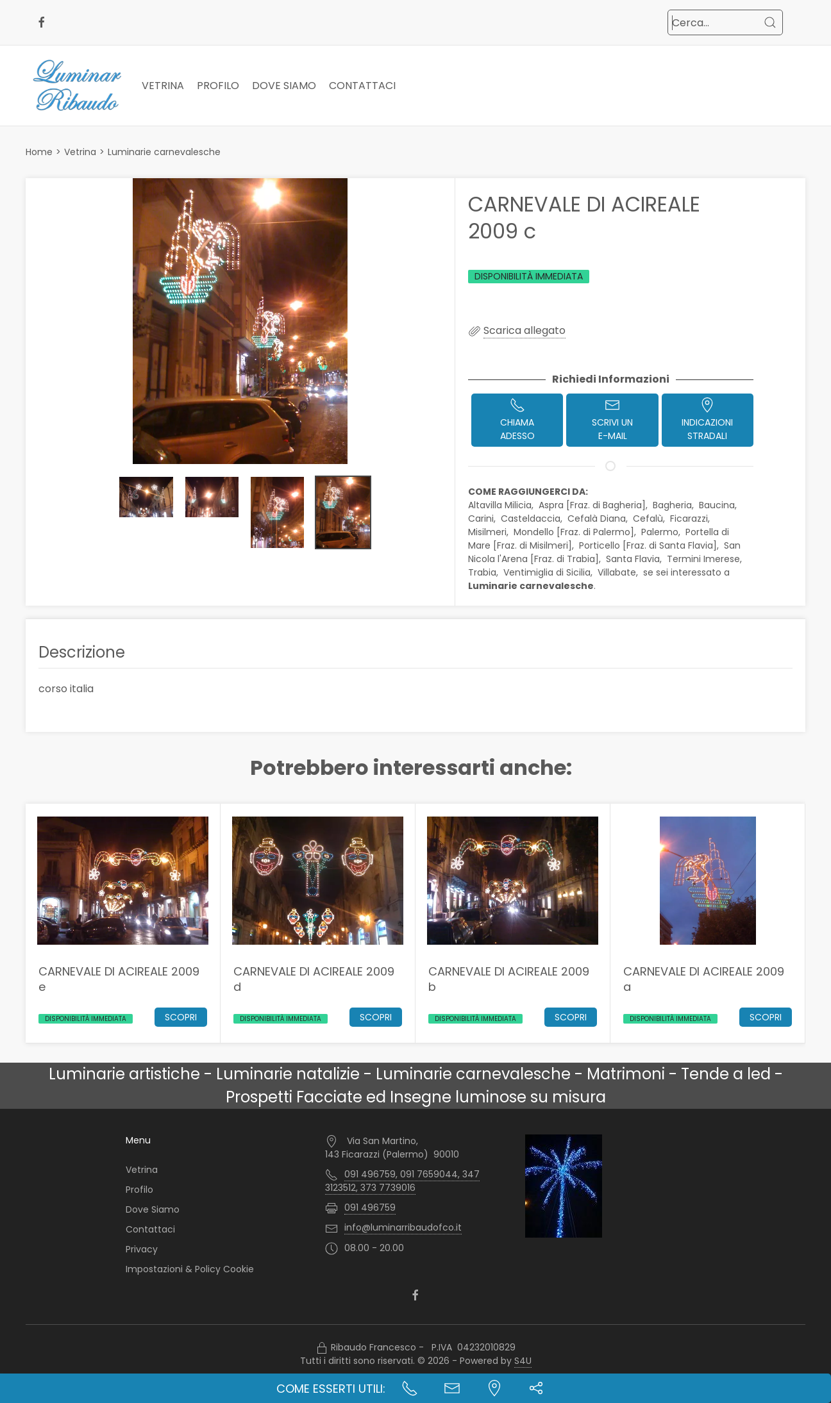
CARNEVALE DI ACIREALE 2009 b (508, 979)
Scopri (181, 1017)
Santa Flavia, (635, 558)
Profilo (218, 85)
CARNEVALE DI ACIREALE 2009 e (118, 979)
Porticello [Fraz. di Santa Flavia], (650, 545)
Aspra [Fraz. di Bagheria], (594, 505)
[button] (240, 321)
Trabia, (484, 572)
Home (39, 151)
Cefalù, (650, 518)
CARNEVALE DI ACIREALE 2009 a (703, 979)
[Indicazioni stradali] (494, 1388)
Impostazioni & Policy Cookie (190, 1268)
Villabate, (619, 572)
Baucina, (719, 505)
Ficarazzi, (691, 518)
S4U (523, 1360)
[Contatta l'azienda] (452, 1388)
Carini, (483, 518)
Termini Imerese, (705, 558)
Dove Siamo (284, 85)
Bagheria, (674, 505)
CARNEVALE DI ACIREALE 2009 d (313, 979)
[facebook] (41, 22)
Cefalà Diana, (598, 518)
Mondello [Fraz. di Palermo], (576, 532)
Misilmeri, (489, 532)
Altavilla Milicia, (502, 505)
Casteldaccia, (533, 518)
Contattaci (362, 85)
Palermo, (662, 532)
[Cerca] (770, 22)
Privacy (142, 1248)
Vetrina (163, 85)
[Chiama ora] (410, 1388)
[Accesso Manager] (321, 1347)
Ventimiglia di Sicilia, (549, 572)
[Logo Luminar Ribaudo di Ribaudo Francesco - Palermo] (77, 85)
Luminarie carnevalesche (164, 151)
